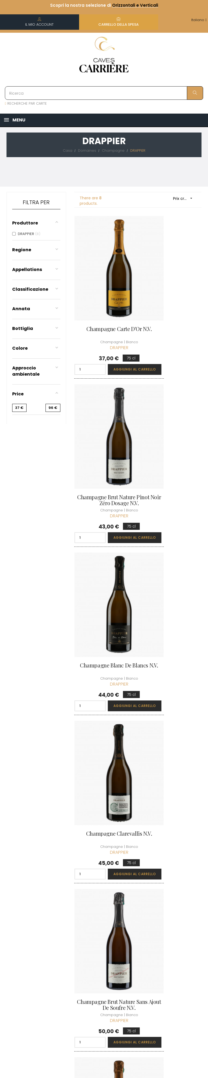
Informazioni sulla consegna (101, 901)
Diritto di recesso (98, 969)
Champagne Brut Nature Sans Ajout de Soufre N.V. (103, 567)
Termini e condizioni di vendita (102, 922)
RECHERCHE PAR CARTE (26, 103)
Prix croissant (184, 198)
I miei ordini (135, 905)
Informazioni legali (101, 939)
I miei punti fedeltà (135, 917)
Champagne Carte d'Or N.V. (104, 297)
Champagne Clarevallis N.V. (172, 434)
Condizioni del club (177, 905)
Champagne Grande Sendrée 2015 (172, 700)
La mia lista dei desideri (138, 933)
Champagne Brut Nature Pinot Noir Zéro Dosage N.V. (172, 300)
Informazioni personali (136, 893)
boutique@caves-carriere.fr (36, 912)
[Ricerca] (104, 93)
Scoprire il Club (173, 885)
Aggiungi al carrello (117, 334)
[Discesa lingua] (199, 20)
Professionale (103, 982)
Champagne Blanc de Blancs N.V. (104, 434)
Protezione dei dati (103, 954)
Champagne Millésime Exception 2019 (172, 567)
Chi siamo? (100, 885)
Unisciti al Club (173, 895)
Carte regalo (136, 945)
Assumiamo (101, 991)
